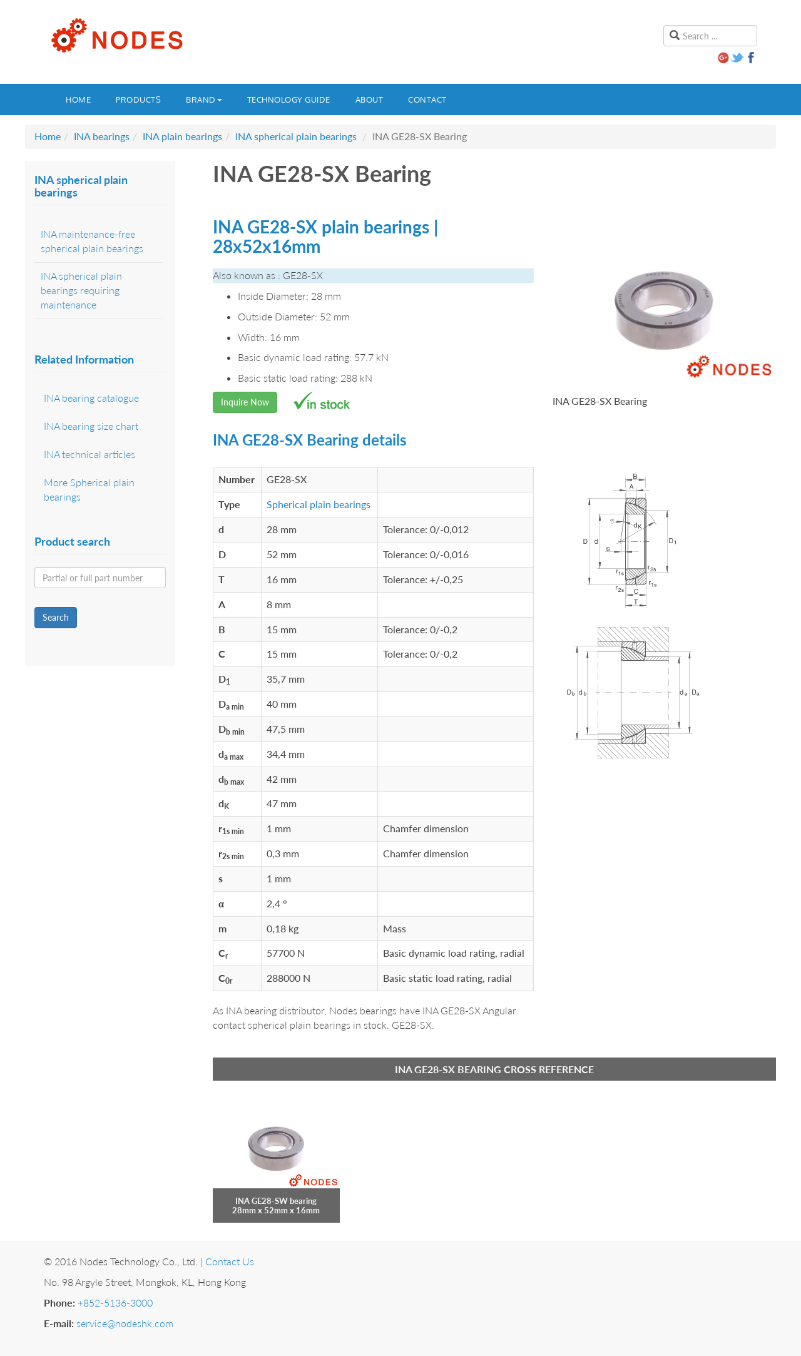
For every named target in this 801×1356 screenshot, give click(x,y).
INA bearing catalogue (91, 398)
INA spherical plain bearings (296, 136)
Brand (204, 99)
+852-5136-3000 (115, 1302)
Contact (427, 99)
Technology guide (288, 99)
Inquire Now (245, 402)
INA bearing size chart (91, 426)
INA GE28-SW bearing (276, 1201)
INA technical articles (89, 454)
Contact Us (229, 1261)
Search (56, 617)
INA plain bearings (182, 136)
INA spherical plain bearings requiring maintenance (81, 290)
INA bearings (102, 136)
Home (78, 99)
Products (138, 99)
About (369, 99)
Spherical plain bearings (318, 504)
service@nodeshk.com (124, 1323)
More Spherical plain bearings (89, 489)
